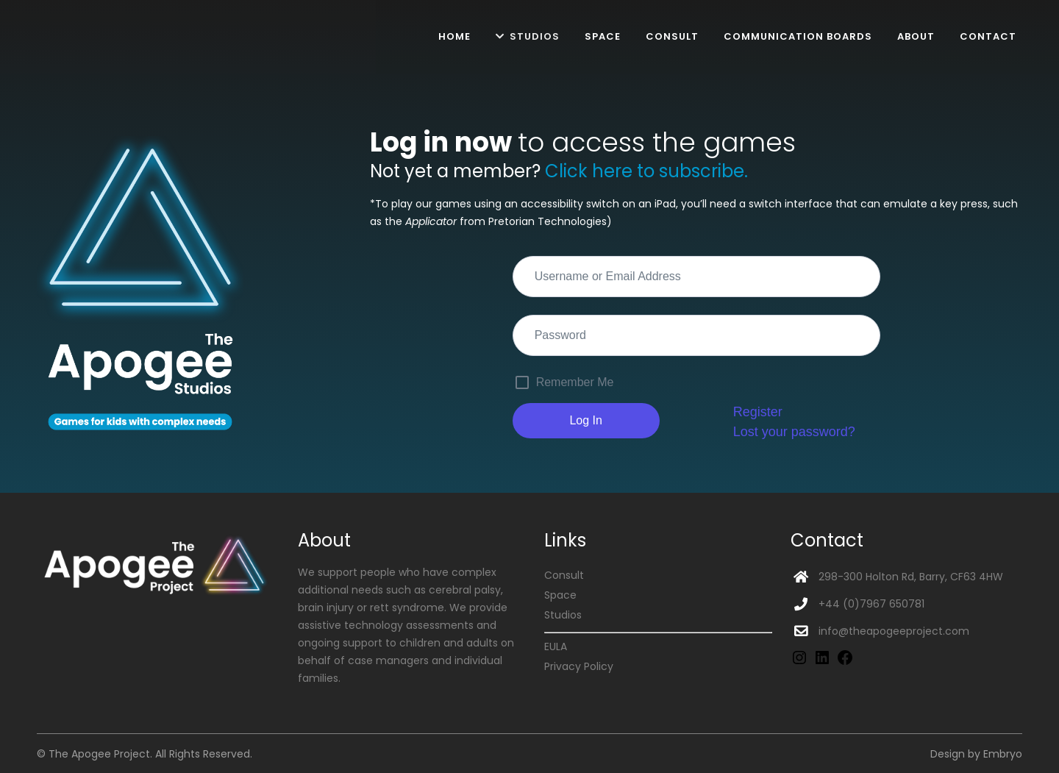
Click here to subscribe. (646, 171)
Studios (563, 615)
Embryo (1002, 754)
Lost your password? (794, 431)
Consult (564, 575)
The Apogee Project (99, 754)
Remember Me (575, 382)
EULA (555, 646)
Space (560, 595)
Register (757, 412)
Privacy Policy (578, 666)
